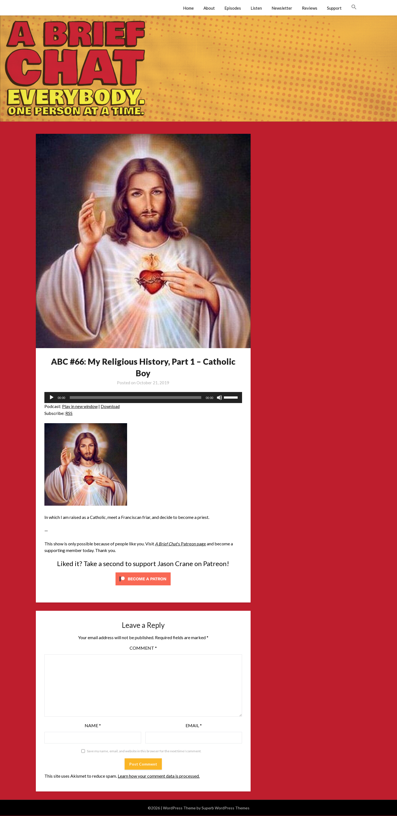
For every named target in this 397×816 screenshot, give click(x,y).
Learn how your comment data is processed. (159, 775)
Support (334, 8)
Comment (143, 647)
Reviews (309, 8)
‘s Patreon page (181, 543)
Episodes (232, 8)
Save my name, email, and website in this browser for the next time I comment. (144, 751)
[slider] (135, 397)
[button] (354, 7)
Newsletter (282, 8)
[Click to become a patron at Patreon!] (143, 586)
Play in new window (80, 406)
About (209, 8)
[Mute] (219, 397)
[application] (143, 397)
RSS (69, 413)
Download (111, 406)
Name (93, 725)
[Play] (51, 397)
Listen (256, 8)
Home (188, 8)
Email (194, 725)
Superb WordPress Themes (226, 808)
